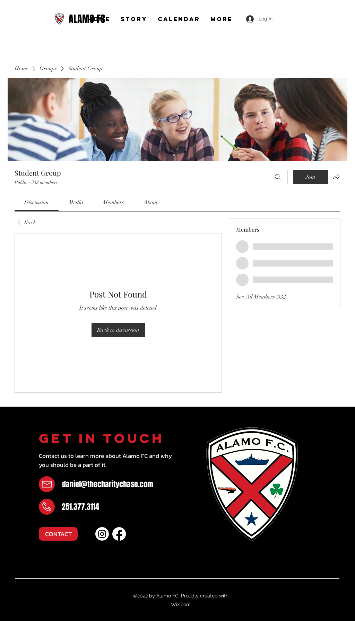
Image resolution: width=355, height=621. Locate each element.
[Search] (278, 177)
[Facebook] (119, 534)
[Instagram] (102, 534)
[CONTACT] (58, 534)
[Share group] (336, 176)
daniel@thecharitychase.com (107, 484)
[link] (36, 202)
